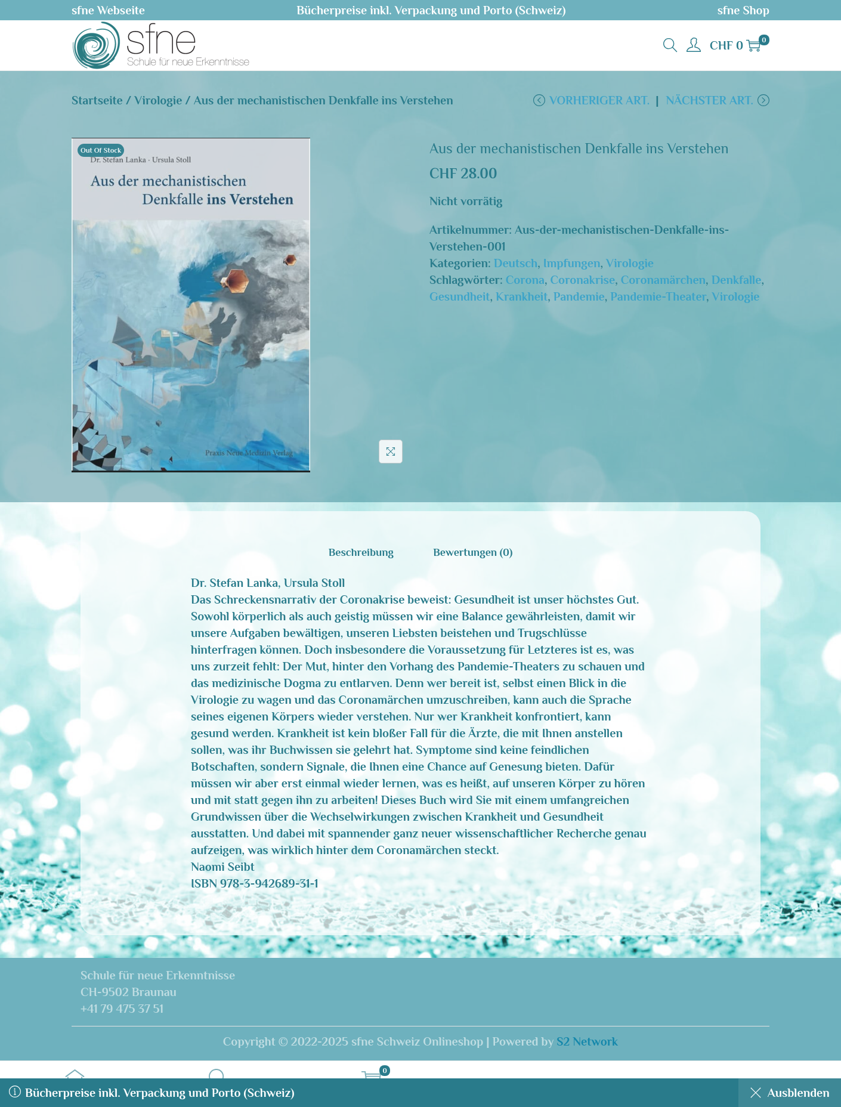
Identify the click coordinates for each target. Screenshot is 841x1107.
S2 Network (587, 1042)
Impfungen (572, 263)
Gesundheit (459, 297)
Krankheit (522, 297)
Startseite (97, 100)
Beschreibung (361, 553)
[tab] (361, 553)
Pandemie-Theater (658, 297)
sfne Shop (743, 10)
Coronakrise (583, 280)
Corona (525, 280)
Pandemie (579, 297)
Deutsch (515, 263)
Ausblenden (789, 1092)
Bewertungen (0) (472, 553)
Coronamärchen (663, 280)
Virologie (158, 100)
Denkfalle (737, 280)
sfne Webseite (108, 10)
